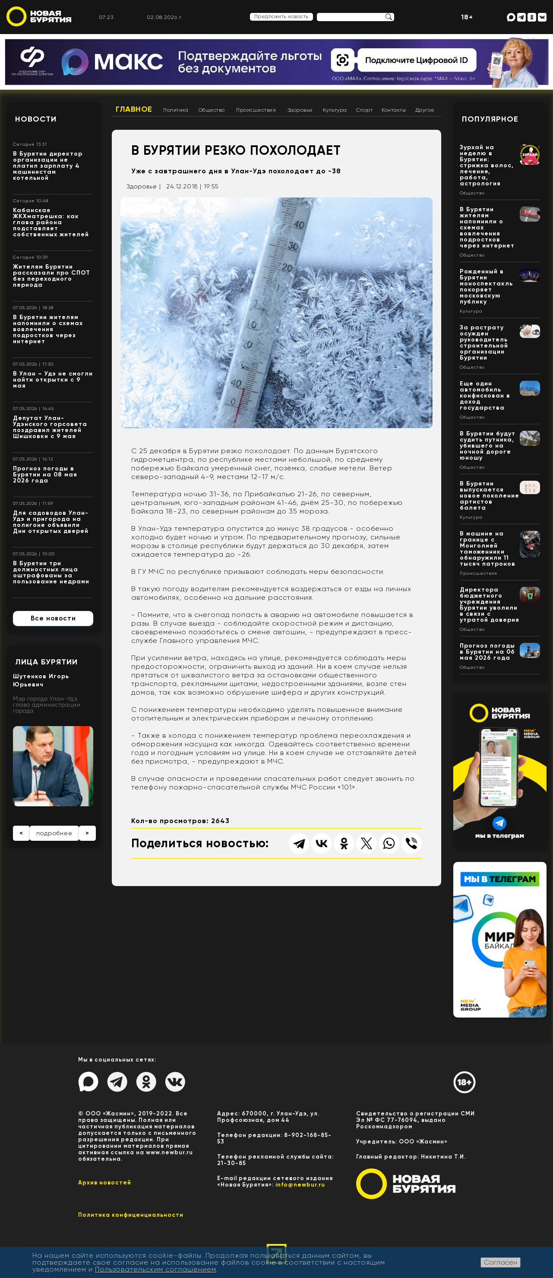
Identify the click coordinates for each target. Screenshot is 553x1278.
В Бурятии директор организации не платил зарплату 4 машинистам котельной (47, 166)
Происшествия (256, 110)
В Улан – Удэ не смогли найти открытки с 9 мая (53, 379)
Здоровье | (143, 186)
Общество (212, 110)
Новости (36, 119)
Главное (134, 109)
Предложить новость (281, 16)
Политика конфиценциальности (130, 1215)
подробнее (54, 833)
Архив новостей (104, 1182)
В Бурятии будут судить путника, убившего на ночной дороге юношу (487, 445)
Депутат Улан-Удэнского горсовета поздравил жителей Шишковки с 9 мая (50, 427)
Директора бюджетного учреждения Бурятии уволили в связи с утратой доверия (489, 604)
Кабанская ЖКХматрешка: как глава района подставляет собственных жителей (51, 222)
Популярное (490, 119)
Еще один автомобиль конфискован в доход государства (485, 395)
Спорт (364, 110)
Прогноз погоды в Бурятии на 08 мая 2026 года (45, 474)
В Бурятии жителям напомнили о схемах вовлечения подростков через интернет (48, 329)
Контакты (394, 110)
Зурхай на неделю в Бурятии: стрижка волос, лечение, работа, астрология (487, 165)
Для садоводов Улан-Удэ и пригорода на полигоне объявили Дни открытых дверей (50, 522)
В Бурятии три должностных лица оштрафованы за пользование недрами (51, 572)
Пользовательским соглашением (155, 1269)
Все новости (53, 618)
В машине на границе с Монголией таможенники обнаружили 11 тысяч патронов (487, 548)
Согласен (500, 1262)
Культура (335, 110)
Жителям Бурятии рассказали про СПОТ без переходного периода (51, 275)
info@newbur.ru (300, 1184)
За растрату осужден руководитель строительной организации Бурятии (484, 342)
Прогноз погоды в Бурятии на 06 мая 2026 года (487, 651)
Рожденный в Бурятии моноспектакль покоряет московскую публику (486, 286)
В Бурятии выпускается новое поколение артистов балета (489, 495)
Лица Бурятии (46, 662)
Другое (425, 110)
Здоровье (300, 110)
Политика (175, 110)
